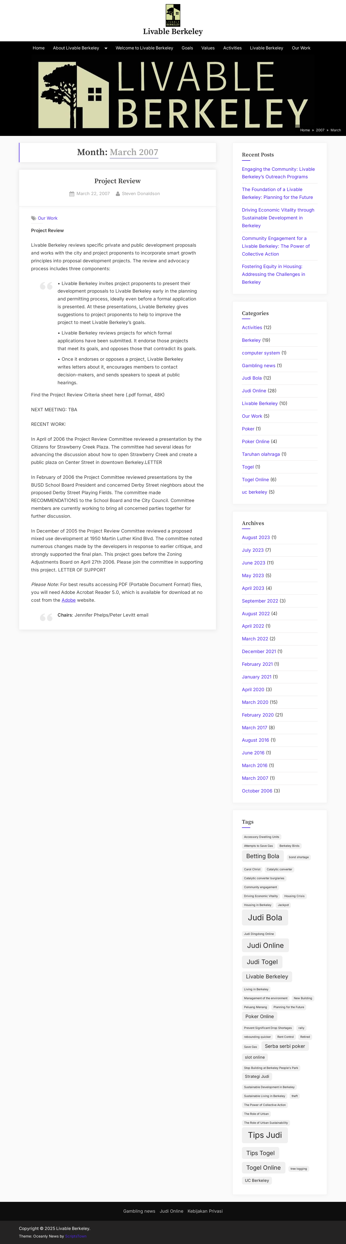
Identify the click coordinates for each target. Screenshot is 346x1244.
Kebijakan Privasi (205, 1211)
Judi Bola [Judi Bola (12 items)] (265, 917)
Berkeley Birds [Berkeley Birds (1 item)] (290, 846)
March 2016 (255, 765)
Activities (232, 48)
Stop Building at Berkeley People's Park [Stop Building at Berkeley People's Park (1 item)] (271, 1068)
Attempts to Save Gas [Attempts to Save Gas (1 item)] (258, 846)
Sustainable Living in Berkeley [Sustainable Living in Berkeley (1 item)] (264, 1096)
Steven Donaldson (141, 193)
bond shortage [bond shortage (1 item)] (299, 857)
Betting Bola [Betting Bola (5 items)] (262, 856)
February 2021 (257, 664)
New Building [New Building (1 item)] (303, 998)
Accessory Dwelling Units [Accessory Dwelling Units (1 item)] (261, 837)
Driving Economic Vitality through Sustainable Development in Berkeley (278, 217)
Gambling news (258, 365)
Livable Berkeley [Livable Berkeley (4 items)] (267, 976)
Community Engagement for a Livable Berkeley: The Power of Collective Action (276, 246)
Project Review (117, 181)
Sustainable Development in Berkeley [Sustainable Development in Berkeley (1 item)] (269, 1087)
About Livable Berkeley (76, 48)
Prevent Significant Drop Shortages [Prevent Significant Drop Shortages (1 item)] (268, 1028)
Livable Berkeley (173, 32)
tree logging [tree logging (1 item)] (299, 1169)
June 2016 (253, 752)
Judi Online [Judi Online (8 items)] (265, 945)
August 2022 (256, 613)
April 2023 (253, 588)
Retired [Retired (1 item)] (305, 1037)
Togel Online (255, 479)
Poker (248, 429)
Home (39, 48)
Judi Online (254, 390)
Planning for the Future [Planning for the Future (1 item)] (289, 1007)
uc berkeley (254, 492)
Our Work (301, 48)
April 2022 (253, 626)
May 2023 (253, 575)
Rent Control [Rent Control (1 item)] (285, 1037)
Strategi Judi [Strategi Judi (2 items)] (257, 1076)
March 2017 (254, 727)
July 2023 (253, 550)
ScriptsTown (75, 1236)
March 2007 (255, 778)
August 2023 (256, 537)
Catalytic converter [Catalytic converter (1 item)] (279, 869)
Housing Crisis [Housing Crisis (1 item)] (294, 896)
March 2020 (255, 702)
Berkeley (251, 340)
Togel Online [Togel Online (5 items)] (263, 1167)
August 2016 (255, 740)
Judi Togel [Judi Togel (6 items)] (262, 962)
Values (208, 48)
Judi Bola (252, 378)
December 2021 (259, 651)
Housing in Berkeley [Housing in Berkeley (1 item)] (257, 905)
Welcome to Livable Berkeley (144, 48)
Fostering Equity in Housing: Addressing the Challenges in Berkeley (273, 274)
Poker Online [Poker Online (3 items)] (259, 1016)
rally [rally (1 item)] (301, 1028)
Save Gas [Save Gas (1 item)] (250, 1047)
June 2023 (253, 563)
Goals (187, 48)
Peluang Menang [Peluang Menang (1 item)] (255, 1007)
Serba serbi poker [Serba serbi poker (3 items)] (285, 1046)
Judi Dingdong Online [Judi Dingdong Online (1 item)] (259, 934)
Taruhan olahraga (261, 454)
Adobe (69, 600)
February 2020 (258, 715)
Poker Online (256, 441)
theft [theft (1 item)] (295, 1096)
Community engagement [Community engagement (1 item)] (260, 887)
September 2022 (260, 601)
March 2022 (255, 638)
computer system (261, 353)
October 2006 (257, 791)
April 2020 (253, 689)
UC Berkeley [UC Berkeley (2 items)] (257, 1180)
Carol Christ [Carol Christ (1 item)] (252, 869)
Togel (248, 467)
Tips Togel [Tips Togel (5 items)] (260, 1152)
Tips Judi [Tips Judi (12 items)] (265, 1135)
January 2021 (256, 677)
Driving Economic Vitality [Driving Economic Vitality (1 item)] (261, 896)
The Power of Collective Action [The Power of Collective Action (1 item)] (265, 1105)
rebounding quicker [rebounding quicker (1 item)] (257, 1037)
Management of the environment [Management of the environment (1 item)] (265, 998)
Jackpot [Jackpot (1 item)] (283, 905)
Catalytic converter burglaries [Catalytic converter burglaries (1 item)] (264, 878)
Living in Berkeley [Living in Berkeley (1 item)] (256, 989)
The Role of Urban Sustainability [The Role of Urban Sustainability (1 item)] (266, 1123)
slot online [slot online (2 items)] (255, 1057)
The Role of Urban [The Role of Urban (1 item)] (256, 1114)
